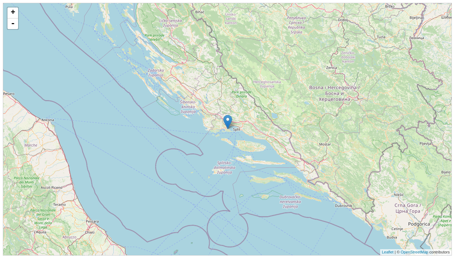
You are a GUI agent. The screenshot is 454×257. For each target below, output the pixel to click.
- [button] (12, 23)
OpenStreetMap (414, 252)
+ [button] (13, 12)
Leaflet (388, 252)
